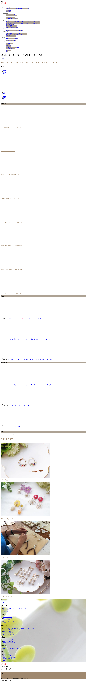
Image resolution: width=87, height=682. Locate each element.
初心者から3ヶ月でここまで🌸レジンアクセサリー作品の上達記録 (24, 318)
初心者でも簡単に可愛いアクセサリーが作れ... (12, 269)
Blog (7, 51)
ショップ (8, 44)
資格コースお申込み (11, 40)
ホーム (5, 5)
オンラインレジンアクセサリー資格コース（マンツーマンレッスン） (23, 21)
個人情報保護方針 (10, 48)
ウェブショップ (7, 655)
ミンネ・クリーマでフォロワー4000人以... (11, 293)
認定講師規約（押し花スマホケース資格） (16, 34)
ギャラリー (8, 50)
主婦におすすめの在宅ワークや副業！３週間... (12, 245)
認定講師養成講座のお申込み (10, 642)
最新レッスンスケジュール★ (8, 151)
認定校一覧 (8, 46)
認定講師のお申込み (11, 36)
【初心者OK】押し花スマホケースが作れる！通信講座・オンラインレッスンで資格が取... (30, 339)
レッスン (5, 13)
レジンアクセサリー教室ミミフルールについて (17, 8)
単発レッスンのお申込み (12, 38)
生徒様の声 (8, 11)
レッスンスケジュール (11, 15)
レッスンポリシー (10, 17)
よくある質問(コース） (11, 26)
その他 (5, 41)
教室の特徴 (8, 10)
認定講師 (5, 31)
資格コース (6, 20)
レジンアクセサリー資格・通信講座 (14, 30)
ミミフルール (6, 7)
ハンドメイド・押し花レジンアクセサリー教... (12, 222)
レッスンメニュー (10, 14)
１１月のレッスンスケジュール (16, 426)
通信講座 (5, 28)
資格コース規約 (10, 24)
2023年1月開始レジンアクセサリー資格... (10, 174)
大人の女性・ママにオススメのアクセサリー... (12, 127)
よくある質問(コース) (8, 632)
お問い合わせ (9, 43)
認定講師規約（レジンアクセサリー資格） (16, 33)
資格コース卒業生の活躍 (12, 27)
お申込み (5, 37)
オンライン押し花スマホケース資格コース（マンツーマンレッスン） (23, 23)
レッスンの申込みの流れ (12, 18)
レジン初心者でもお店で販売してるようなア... (12, 198)
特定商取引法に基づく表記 (12, 47)
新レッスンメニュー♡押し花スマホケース (18, 405)
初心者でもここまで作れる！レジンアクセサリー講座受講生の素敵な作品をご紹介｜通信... (30, 359)
